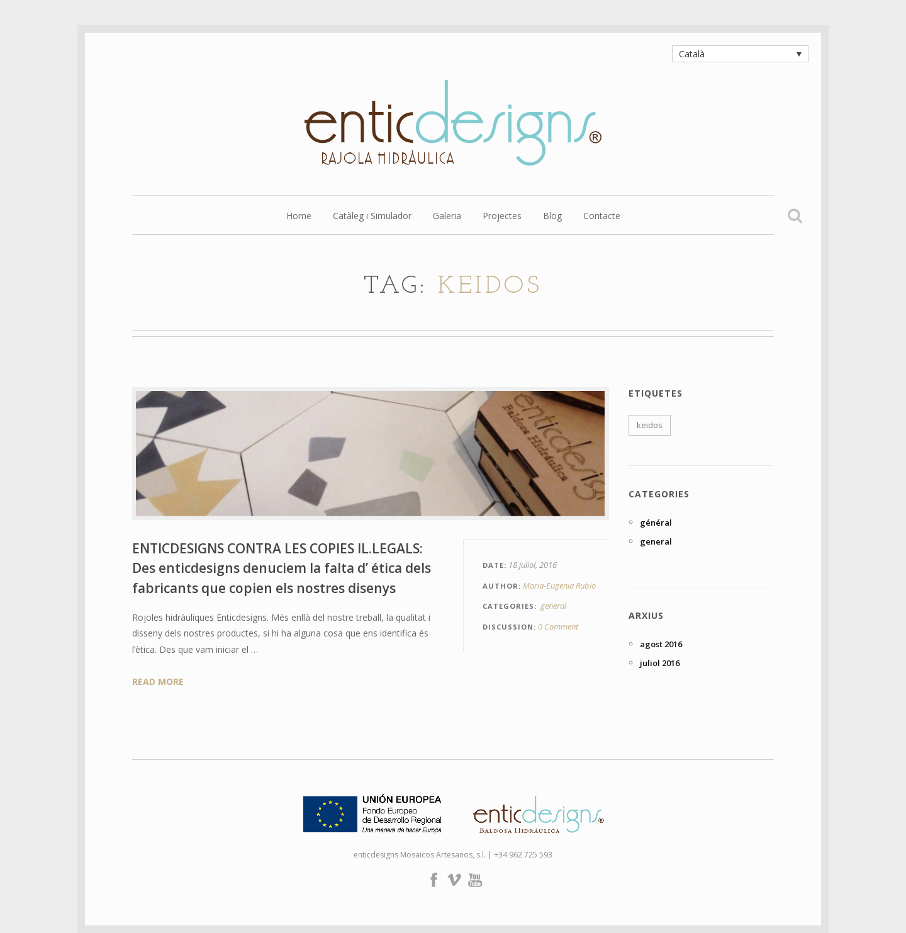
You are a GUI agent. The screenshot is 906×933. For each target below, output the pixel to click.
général (656, 522)
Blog (552, 217)
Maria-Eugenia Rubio (559, 585)
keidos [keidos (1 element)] (650, 425)
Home (298, 217)
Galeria (447, 217)
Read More (158, 681)
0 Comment (558, 626)
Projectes (502, 217)
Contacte (601, 217)
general (553, 605)
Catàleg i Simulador (372, 217)
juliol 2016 (660, 663)
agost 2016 (661, 644)
